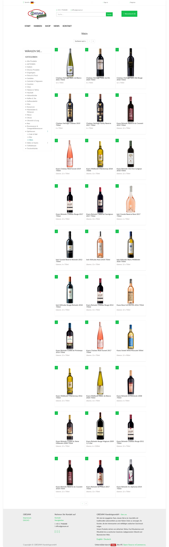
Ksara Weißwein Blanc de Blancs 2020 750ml (98, 397)
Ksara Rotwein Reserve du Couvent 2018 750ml (69, 488)
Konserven (31, 107)
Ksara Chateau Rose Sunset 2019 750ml (68, 170)
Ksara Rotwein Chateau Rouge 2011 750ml (130, 442)
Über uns (124, 514)
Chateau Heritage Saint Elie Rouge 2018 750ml (129, 79)
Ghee (29, 87)
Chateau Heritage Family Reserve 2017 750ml (98, 124)
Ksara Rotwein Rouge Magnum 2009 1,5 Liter (100, 442)
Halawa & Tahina (33, 90)
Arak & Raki (33, 134)
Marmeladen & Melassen (32, 111)
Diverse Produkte (33, 70)
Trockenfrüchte (32, 148)
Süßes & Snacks (32, 143)
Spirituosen (31, 131)
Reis (28, 123)
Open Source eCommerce (134, 544)
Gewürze (30, 84)
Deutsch (107, 539)
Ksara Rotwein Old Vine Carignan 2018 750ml (129, 170)
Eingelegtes (31, 73)
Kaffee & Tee (31, 98)
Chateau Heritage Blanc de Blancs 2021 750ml (68, 79)
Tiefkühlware (31, 146)
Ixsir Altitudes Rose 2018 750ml (98, 260)
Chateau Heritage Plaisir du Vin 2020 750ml (98, 79)
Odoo (113, 545)
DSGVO (26, 520)
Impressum (27, 518)
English (100, 539)
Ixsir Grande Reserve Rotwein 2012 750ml (69, 261)
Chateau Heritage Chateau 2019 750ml (68, 124)
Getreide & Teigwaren (34, 81)
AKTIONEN (31, 64)
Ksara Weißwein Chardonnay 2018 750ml (99, 170)
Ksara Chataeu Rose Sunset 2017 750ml (98, 351)
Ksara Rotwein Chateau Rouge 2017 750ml (69, 215)
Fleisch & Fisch (32, 75)
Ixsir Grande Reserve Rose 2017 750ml (128, 215)
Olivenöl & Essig (33, 120)
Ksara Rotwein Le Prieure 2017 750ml (98, 488)
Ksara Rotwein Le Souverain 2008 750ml (129, 397)
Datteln (29, 67)
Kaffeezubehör (32, 101)
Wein (31, 140)
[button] (56, 49)
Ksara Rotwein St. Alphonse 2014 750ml (129, 488)
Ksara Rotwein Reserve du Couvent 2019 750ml (130, 124)
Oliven (29, 118)
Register (132, 2)
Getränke (30, 78)
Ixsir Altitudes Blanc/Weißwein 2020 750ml (128, 261)
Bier (30, 137)
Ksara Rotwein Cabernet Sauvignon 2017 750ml (99, 215)
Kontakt (58, 518)
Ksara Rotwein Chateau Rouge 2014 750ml (99, 306)
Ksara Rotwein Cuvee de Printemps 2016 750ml (69, 351)
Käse (29, 104)
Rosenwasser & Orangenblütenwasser (34, 127)
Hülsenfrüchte (32, 95)
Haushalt (30, 93)
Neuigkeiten (59, 520)
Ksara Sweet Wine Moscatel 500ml (130, 350)
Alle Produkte (32, 61)
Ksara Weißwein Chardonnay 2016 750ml (69, 397)
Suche (109, 14)
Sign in (106, 2)
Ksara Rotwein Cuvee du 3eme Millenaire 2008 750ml (67, 442)
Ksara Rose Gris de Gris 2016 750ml (130, 305)
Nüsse (29, 115)
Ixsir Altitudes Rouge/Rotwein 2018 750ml (69, 306)
